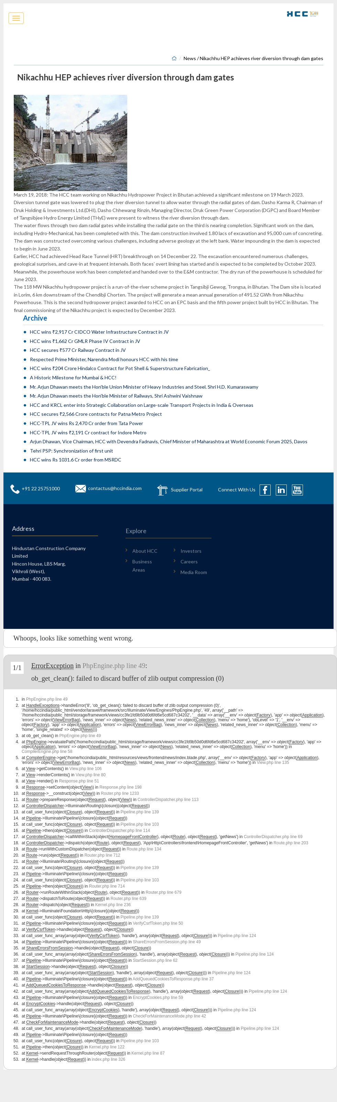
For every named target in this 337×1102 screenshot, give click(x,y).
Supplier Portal (187, 489)
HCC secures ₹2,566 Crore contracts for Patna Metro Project (96, 414)
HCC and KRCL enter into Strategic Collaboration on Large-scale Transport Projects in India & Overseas (141, 405)
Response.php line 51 (79, 781)
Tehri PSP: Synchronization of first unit (71, 451)
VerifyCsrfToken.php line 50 (158, 923)
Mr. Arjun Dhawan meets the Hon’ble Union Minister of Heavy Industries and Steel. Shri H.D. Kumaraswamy (144, 387)
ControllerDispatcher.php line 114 (119, 830)
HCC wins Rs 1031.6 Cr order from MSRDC (75, 460)
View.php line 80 (91, 774)
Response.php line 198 (120, 787)
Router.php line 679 (164, 892)
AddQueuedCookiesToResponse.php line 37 (173, 979)
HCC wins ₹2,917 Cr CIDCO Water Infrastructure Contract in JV (99, 332)
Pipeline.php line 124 (237, 935)
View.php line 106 (85, 768)
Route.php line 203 (291, 843)
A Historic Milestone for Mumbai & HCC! (73, 377)
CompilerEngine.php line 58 (47, 751)
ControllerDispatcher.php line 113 (168, 799)
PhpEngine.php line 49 (114, 665)
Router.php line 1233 (120, 793)
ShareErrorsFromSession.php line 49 (166, 941)
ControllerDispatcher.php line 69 (273, 836)
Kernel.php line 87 (148, 1053)
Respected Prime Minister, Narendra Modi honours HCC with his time (104, 359)
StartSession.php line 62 (155, 960)
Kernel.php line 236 (113, 904)
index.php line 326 (108, 1059)
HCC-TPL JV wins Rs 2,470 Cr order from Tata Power (86, 423)
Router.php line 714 (107, 886)
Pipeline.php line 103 (140, 824)
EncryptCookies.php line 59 (158, 997)
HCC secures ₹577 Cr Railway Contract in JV (78, 350)
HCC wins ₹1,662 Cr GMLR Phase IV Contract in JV (85, 341)
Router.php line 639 (128, 898)
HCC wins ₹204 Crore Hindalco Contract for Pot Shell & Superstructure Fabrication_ (120, 368)
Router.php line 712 (102, 855)
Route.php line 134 (144, 849)
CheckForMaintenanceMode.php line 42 (169, 1016)
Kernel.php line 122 (106, 1047)
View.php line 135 (273, 762)
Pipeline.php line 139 (140, 812)
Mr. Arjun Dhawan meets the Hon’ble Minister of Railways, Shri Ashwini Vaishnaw (116, 396)
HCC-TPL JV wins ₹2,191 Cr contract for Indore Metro (88, 432)
